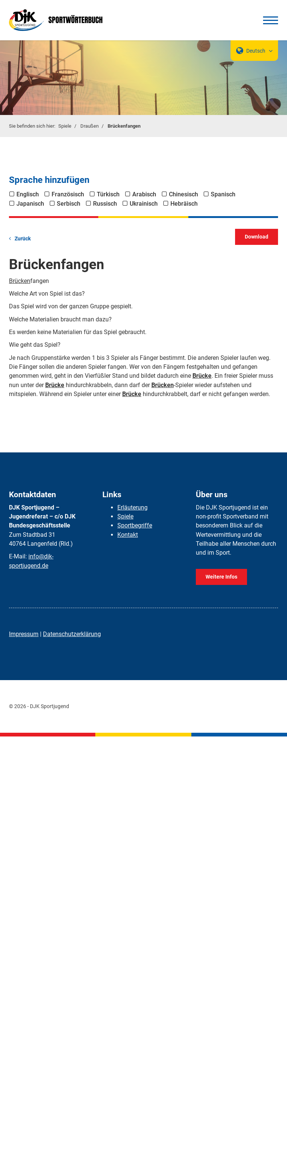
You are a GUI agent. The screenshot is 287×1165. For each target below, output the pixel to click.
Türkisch (108, 194)
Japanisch (30, 203)
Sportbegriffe (134, 525)
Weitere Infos (221, 577)
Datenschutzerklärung (72, 634)
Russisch (105, 203)
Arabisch (144, 194)
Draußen (89, 126)
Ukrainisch (144, 203)
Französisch (68, 194)
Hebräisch (184, 203)
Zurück (23, 239)
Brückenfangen (124, 126)
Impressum (23, 634)
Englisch (27, 194)
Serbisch (68, 203)
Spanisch (223, 194)
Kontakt (127, 534)
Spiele (64, 126)
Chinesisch (183, 194)
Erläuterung (132, 507)
